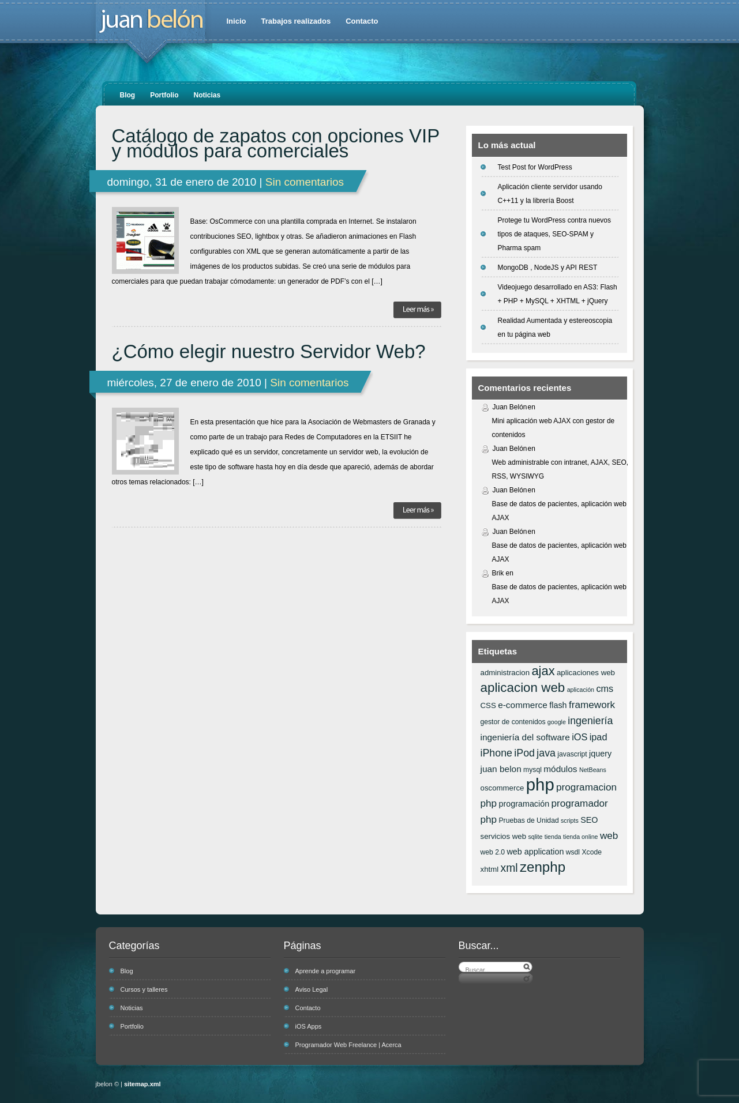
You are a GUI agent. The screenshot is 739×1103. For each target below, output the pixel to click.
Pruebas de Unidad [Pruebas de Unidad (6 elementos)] (528, 820)
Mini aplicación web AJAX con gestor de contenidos (553, 428)
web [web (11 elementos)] (609, 835)
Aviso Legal (311, 989)
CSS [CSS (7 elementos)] (488, 705)
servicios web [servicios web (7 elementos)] (504, 836)
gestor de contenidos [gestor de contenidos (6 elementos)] (513, 722)
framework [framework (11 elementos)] (592, 704)
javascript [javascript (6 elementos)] (572, 754)
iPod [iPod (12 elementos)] (524, 753)
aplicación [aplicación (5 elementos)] (580, 689)
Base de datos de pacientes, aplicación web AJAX (559, 511)
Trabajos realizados (296, 21)
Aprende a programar (325, 971)
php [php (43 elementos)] (540, 784)
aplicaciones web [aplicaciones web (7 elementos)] (586, 672)
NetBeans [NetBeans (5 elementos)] (592, 769)
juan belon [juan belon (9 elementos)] (501, 769)
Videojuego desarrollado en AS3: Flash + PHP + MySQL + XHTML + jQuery (557, 294)
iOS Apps (308, 1026)
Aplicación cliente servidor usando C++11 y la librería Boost (550, 194)
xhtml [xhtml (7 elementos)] (490, 869)
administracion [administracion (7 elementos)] (505, 672)
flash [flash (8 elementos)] (558, 705)
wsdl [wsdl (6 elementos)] (573, 852)
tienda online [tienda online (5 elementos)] (580, 836)
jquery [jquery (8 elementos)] (600, 753)
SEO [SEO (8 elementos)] (589, 820)
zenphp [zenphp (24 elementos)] (542, 867)
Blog (128, 95)
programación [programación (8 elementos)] (523, 803)
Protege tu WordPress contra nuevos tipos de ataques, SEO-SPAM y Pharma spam (555, 234)
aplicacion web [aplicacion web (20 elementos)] (523, 687)
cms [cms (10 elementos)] (604, 688)
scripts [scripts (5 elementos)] (570, 820)
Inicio (236, 21)
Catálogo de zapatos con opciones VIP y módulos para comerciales (276, 144)
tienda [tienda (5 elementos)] (553, 836)
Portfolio (164, 95)
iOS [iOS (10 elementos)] (579, 737)
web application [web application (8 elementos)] (535, 851)
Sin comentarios (304, 182)
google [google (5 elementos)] (556, 721)
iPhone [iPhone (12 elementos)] (496, 753)
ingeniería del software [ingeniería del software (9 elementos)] (525, 737)
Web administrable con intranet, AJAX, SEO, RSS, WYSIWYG (560, 469)
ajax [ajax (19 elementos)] (542, 671)
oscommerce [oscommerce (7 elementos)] (502, 788)
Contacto (362, 21)
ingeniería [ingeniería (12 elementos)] (590, 720)
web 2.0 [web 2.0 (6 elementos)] (493, 852)
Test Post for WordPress (535, 167)
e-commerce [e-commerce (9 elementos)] (522, 705)
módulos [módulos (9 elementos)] (560, 769)
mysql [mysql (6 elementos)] (532, 770)
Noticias (207, 95)
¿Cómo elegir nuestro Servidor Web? (269, 351)
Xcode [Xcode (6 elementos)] (592, 852)
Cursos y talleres (144, 989)
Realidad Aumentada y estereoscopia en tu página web (555, 327)
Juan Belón (510, 407)
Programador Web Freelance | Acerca (348, 1044)
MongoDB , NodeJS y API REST (548, 267)
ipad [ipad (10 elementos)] (598, 737)
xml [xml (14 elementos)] (509, 867)
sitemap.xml (142, 1084)
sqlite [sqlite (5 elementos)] (535, 836)
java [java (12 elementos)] (546, 753)
